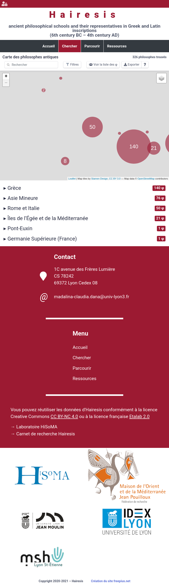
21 (154, 148)
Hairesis (84, 14)
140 (133, 146)
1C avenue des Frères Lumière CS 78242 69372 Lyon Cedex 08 (77, 276)
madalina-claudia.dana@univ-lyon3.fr (84, 296)
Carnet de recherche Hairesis (45, 433)
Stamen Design (99, 178)
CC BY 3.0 (115, 178)
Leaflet (72, 178)
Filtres (72, 64)
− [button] (6, 83)
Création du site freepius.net (110, 581)
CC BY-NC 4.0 (64, 416)
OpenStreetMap (146, 178)
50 (93, 127)
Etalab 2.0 (139, 416)
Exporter (131, 64)
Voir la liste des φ (103, 64)
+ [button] (6, 76)
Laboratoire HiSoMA (36, 426)
